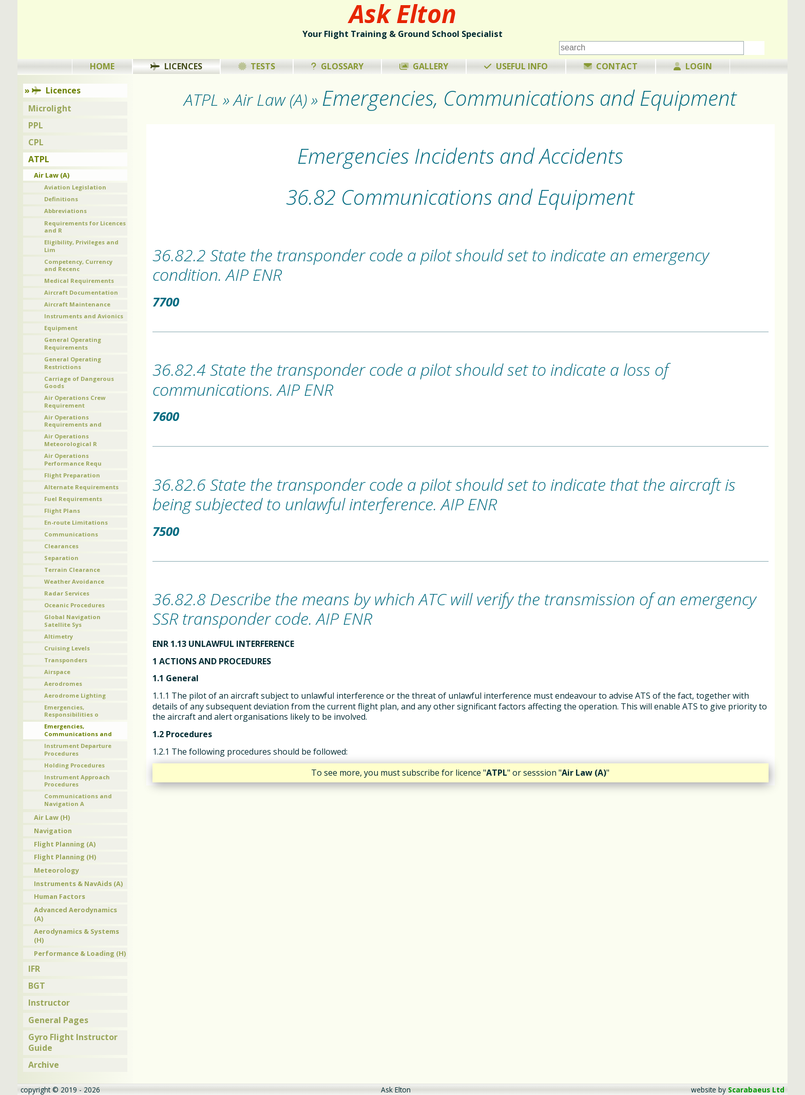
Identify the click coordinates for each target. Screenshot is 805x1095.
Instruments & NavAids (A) (78, 883)
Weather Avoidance (74, 581)
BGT (36, 985)
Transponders (65, 660)
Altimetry (58, 636)
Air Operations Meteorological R (70, 440)
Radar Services (66, 593)
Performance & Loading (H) (80, 953)
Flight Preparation (72, 475)
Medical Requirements (79, 280)
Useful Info (516, 66)
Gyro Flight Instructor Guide (73, 1042)
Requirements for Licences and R (85, 227)
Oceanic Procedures (74, 605)
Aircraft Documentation (81, 292)
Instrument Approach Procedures (77, 781)
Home (102, 66)
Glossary (337, 66)
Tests (257, 66)
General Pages (58, 1020)
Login (693, 66)
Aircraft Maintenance (77, 304)
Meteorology (56, 870)
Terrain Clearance (72, 569)
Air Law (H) (52, 817)
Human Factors (59, 896)
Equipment (61, 328)
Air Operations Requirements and (73, 421)
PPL (35, 125)
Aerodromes (63, 683)
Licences (176, 66)
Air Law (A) (51, 175)
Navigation (53, 830)
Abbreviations (65, 211)
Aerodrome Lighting (75, 695)
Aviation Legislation (75, 187)
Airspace (57, 672)
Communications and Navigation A (78, 800)
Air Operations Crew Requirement (75, 401)
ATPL (38, 159)
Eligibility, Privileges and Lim (81, 246)
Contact (611, 66)
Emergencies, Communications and (78, 730)
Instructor (49, 1002)
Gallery (424, 66)
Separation (61, 558)
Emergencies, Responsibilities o (71, 711)
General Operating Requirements (72, 343)
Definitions (61, 199)
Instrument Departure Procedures (77, 749)
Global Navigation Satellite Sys (72, 620)
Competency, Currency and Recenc (78, 265)
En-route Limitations (76, 522)
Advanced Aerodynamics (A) (75, 914)
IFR (34, 968)
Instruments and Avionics (83, 316)
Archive (43, 1064)
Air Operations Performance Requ (73, 459)
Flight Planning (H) (65, 856)
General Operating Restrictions (72, 363)
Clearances (61, 546)
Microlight (49, 108)
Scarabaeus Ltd (756, 1089)
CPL (36, 142)
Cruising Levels (67, 648)
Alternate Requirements (81, 487)
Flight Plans (62, 510)
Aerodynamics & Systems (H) (76, 936)
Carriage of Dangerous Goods (79, 382)
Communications (71, 534)
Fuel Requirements (73, 499)
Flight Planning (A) (64, 844)
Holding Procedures (74, 765)
